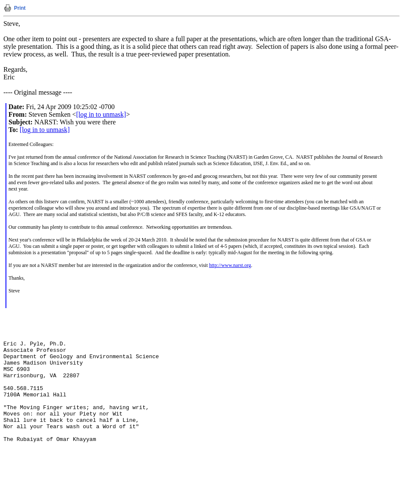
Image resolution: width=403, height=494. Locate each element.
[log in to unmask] (101, 114)
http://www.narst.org (230, 265)
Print (19, 8)
